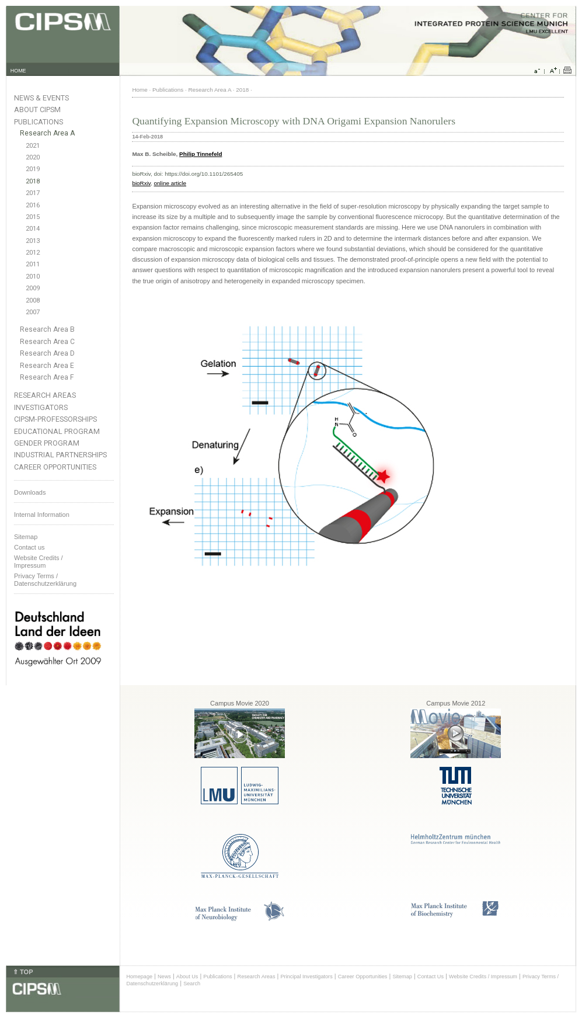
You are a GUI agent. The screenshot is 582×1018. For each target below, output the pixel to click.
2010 (33, 276)
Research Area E (47, 366)
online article (170, 183)
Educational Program (57, 431)
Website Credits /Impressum (38, 561)
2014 (33, 228)
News (164, 976)
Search (191, 983)
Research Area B (47, 329)
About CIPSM (37, 109)
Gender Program (46, 443)
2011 (33, 264)
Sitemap (25, 536)
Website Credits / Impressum (483, 976)
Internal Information (41, 514)
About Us (187, 976)
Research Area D (47, 353)
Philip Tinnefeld (200, 154)
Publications (38, 121)
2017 (33, 193)
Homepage (139, 976)
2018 (33, 181)
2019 (33, 169)
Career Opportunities (55, 467)
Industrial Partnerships (60, 454)
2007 (33, 312)
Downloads (30, 492)
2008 (33, 300)
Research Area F (47, 377)
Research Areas (45, 395)
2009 (33, 288)
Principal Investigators (306, 976)
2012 (33, 252)
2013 (33, 241)
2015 (33, 217)
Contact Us (430, 976)
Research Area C (47, 342)
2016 (33, 205)
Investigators (41, 407)
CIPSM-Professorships (55, 419)
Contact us (29, 547)
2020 (33, 157)
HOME (18, 71)
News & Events (41, 97)
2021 (33, 146)
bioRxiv (141, 183)
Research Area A (47, 133)
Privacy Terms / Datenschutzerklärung (45, 579)
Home (139, 89)
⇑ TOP (23, 971)
